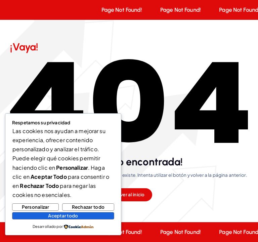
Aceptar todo (63, 215)
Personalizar (35, 207)
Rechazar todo (88, 207)
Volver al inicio (128, 194)
